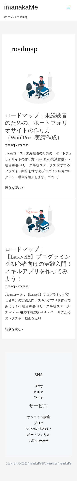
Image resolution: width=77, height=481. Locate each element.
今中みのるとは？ (38, 428)
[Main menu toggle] (68, 7)
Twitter (38, 397)
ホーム (9, 17)
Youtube (38, 392)
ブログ (39, 423)
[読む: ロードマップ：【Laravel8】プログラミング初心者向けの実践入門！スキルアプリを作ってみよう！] (38, 221)
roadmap (10, 145)
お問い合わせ (38, 440)
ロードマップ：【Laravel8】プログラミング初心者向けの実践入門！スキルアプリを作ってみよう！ (38, 264)
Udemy (38, 386)
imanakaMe (21, 7)
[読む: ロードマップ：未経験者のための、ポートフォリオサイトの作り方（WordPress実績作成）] (38, 88)
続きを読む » (14, 188)
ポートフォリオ (38, 434)
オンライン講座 (38, 417)
